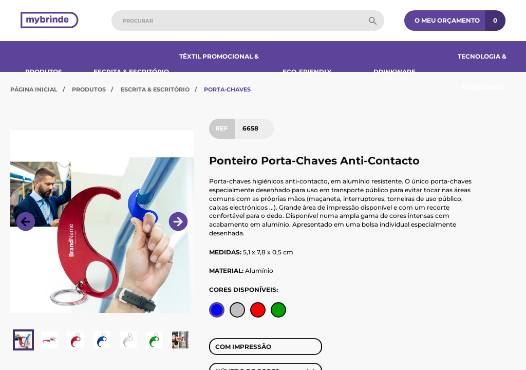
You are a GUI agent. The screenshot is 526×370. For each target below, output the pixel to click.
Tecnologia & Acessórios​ (482, 71)
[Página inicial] (50, 21)
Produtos (43, 72)
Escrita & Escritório (131, 72)
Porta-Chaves (227, 89)
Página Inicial (34, 89)
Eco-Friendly (307, 72)
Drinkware (394, 72)
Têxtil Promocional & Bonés (219, 71)
